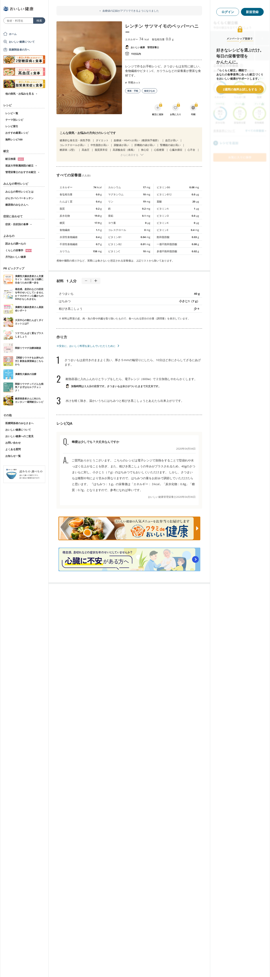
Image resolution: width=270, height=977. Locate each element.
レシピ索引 (11, 126)
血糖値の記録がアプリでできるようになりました (130, 10)
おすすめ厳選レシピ (16, 133)
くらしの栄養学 (18, 250)
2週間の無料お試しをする (240, 89)
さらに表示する (129, 155)
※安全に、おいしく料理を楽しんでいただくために (85, 346)
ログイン (227, 12)
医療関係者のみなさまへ (19, 423)
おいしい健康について (22, 41)
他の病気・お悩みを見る (19, 93)
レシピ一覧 (11, 113)
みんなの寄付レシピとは (19, 191)
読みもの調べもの (15, 243)
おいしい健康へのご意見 (19, 436)
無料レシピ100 (13, 139)
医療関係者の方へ (19, 49)
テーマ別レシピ (14, 119)
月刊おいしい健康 (15, 257)
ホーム (13, 34)
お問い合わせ (13, 442)
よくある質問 (13, 449)
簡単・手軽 (132, 90)
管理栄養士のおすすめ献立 (20, 172)
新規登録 (252, 12)
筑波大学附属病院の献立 (19, 165)
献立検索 (14, 159)
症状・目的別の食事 (16, 224)
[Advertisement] (135, 968)
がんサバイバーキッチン (19, 198)
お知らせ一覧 (13, 456)
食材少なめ (149, 90)
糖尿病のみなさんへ (16, 204)
